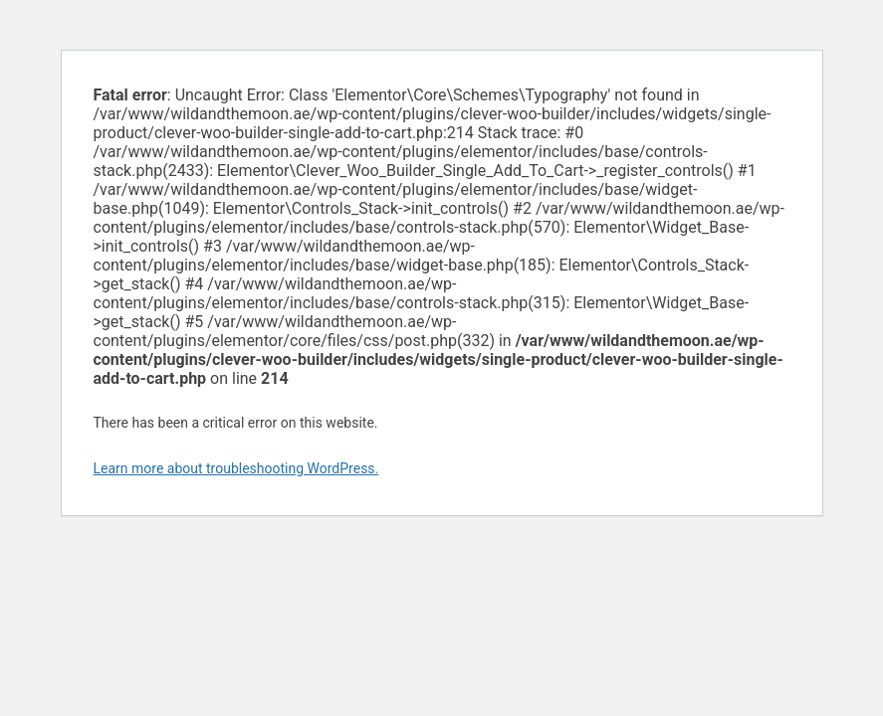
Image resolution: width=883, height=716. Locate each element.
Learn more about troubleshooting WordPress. (236, 468)
